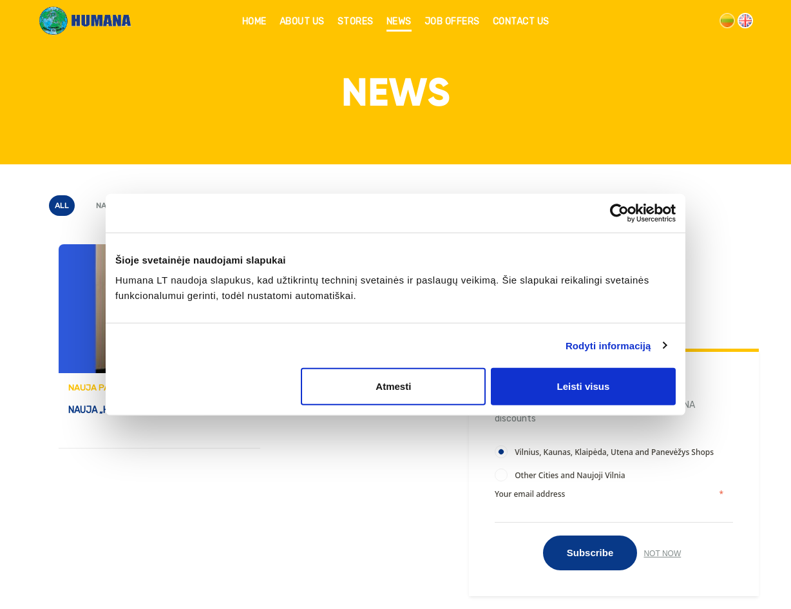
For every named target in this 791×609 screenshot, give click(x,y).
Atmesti (393, 386)
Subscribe (590, 552)
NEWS (399, 21)
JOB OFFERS (452, 21)
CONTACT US (521, 21)
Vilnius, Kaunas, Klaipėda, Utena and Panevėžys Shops (614, 452)
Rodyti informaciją (608, 345)
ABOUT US (302, 21)
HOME (254, 21)
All (62, 205)
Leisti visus (583, 386)
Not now (662, 553)
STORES (356, 21)
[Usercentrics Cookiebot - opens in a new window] (619, 212)
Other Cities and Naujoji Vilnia (570, 475)
